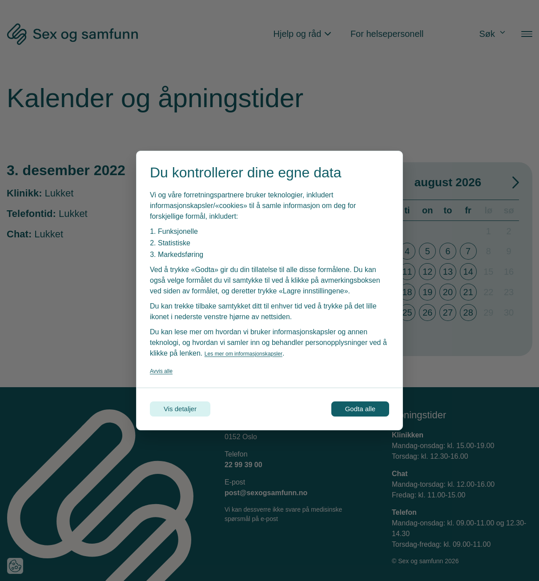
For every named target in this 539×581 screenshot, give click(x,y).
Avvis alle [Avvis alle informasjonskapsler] (165, 368)
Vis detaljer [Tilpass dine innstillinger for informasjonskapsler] (190, 409)
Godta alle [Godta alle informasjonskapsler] (350, 409)
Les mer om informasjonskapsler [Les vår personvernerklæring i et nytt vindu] (256, 350)
